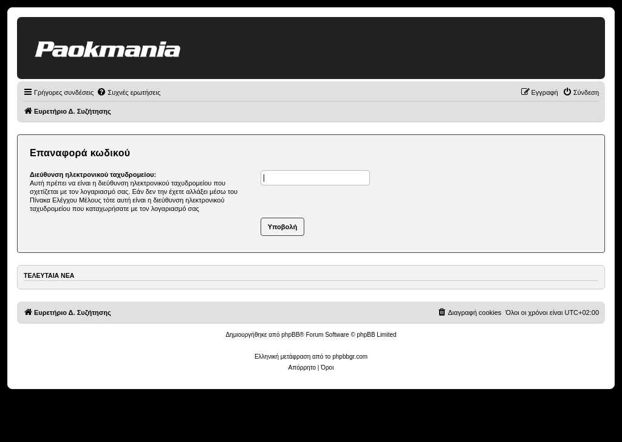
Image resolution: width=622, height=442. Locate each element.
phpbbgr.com (349, 356)
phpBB (290, 334)
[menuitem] (128, 92)
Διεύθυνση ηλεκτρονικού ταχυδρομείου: (93, 174)
